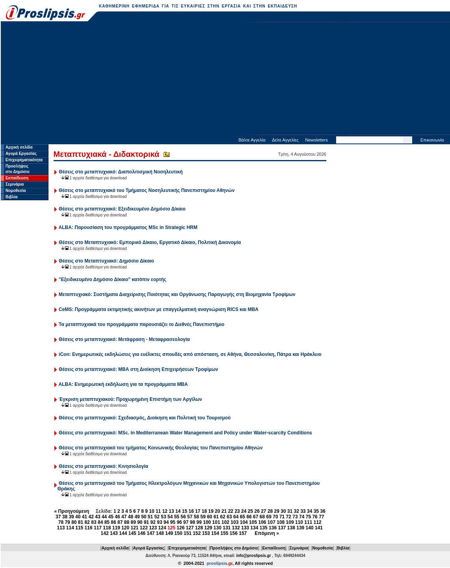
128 (199, 528)
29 (276, 511)
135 (264, 528)
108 (281, 522)
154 (215, 533)
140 (310, 528)
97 (185, 522)
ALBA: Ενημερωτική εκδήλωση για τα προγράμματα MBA (123, 384)
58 (196, 517)
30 (283, 511)
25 (250, 511)
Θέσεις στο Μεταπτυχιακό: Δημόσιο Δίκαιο (106, 261)
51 (150, 517)
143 (114, 533)
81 (80, 522)
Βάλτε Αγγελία (251, 140)
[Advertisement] (226, 79)
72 (288, 517)
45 (110, 517)
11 (158, 511)
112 (318, 522)
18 (204, 511)
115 (79, 528)
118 (107, 528)
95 (172, 522)
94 (166, 522)
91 (146, 522)
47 (123, 517)
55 (176, 517)
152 (197, 533)
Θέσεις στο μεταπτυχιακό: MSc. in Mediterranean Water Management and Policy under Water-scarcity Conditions (185, 433)
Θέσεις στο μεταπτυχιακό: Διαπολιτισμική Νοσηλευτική (121, 172)
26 (256, 511)
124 (162, 528)
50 (143, 517)
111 (308, 522)
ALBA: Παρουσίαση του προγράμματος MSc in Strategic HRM (128, 227)
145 (132, 533)
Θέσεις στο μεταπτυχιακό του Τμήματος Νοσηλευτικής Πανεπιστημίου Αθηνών (146, 190)
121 (134, 528)
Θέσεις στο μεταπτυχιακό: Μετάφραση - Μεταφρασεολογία (124, 339)
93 (159, 522)
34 (309, 511)
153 (206, 533)
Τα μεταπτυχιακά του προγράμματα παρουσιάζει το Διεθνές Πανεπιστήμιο (141, 324)
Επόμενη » (267, 533)
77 (321, 517)
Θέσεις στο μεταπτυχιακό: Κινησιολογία (103, 466)
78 (60, 522)
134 (254, 528)
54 (170, 517)
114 (70, 528)
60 (209, 517)
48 (130, 517)
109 (290, 522)
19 (211, 511)
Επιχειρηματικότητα (24, 160)
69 (268, 517)
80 (73, 522)
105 (253, 522)
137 (282, 528)
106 (262, 522)
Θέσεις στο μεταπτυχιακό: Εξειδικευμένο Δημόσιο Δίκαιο (122, 209)
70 (275, 517)
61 (216, 517)
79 (67, 522)
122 (144, 528)
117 (98, 528)
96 (179, 522)
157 (243, 533)
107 (271, 522)
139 (300, 528)
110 (299, 522)
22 (230, 511)
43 (97, 517)
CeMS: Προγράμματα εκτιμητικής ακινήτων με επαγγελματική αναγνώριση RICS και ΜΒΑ (158, 309)
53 (163, 517)
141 (319, 528)
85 (107, 522)
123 (153, 528)
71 (282, 517)
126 (180, 528)
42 (91, 517)
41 (84, 517)
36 (322, 511)
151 (188, 533)
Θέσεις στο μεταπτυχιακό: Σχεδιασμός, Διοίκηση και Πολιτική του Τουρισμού (145, 418)
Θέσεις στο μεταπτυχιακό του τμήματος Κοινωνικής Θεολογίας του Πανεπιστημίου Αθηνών (160, 448)
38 (64, 517)
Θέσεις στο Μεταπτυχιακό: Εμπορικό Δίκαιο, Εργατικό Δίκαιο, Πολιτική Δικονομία (150, 242)
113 (61, 528)
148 (160, 533)
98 (192, 522)
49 (136, 517)
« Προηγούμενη (71, 511)
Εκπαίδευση (17, 178)
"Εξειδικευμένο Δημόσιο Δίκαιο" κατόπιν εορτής (112, 279)
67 (255, 517)
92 (153, 522)
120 (125, 528)
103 (234, 522)
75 (308, 517)
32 (296, 511)
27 (263, 511)
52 (157, 517)
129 (208, 528)
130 (217, 528)
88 (126, 522)
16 (190, 511)
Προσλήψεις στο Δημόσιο (234, 548)
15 (184, 511)
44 (104, 517)
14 (177, 511)
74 (301, 517)
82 (87, 522)
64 (235, 517)
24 (243, 511)
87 (120, 522)
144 (123, 533)
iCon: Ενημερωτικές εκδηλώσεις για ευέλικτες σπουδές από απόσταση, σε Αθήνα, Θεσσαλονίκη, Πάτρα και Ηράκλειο (190, 354)
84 (100, 522)
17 (197, 511)
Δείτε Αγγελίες (285, 140)
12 (164, 511)
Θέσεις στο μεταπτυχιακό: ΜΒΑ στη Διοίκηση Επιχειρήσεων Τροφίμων (138, 369)
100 (207, 522)
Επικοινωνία (432, 140)
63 (229, 517)
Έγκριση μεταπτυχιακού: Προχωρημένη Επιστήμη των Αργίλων (130, 399)
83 (93, 522)
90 (139, 522)
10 (151, 511)
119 (116, 528)
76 (314, 517)
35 (316, 511)
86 (113, 522)
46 (117, 517)
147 (150, 533)
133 (245, 528)
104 (244, 522)
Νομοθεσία (16, 190)
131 (227, 528)
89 (133, 522)
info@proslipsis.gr (253, 555)
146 (141, 533)
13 (171, 511)
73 (295, 517)
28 (270, 511)
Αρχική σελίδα (19, 147)
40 (77, 517)
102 (225, 522)
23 (237, 511)
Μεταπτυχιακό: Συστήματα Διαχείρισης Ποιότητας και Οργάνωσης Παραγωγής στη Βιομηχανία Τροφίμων (177, 294)
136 (273, 528)
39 (71, 517)
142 (105, 533)
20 (217, 511)
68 (262, 517)
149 (169, 533)
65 (242, 517)
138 (291, 528)
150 (178, 533)
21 (224, 511)
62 (222, 517)
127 (190, 528)
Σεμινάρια (15, 184)
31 (289, 511)
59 (202, 517)
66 (248, 517)
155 (224, 533)
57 (189, 517)
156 (234, 533)
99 (199, 522)
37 (58, 517)
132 (236, 528)
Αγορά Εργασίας (21, 153)
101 (216, 522)
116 (89, 528)
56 (183, 517)
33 (302, 511)
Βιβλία (12, 197)
